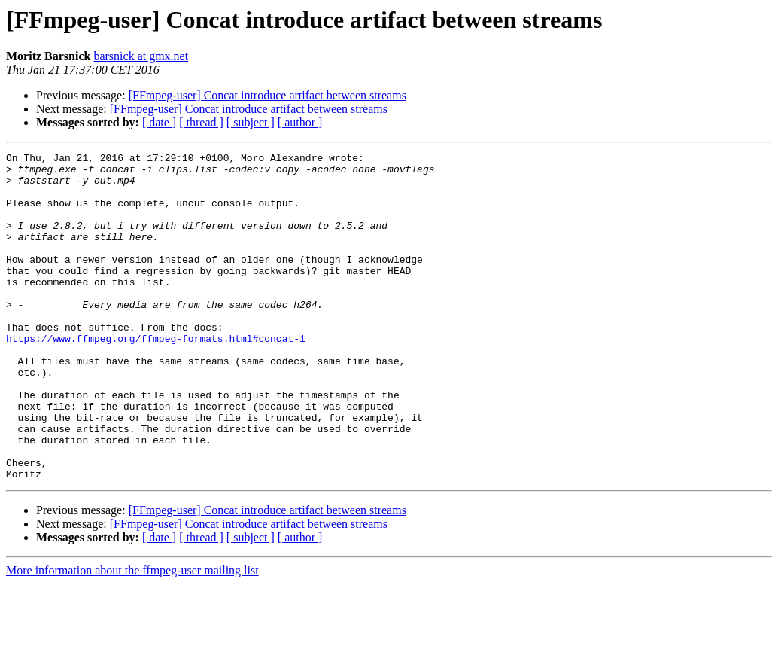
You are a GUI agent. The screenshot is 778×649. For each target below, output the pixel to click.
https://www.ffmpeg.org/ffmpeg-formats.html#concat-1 (155, 376)
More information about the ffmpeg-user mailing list (132, 635)
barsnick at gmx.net (140, 56)
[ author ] (300, 122)
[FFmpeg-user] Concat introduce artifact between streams (267, 95)
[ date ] (159, 122)
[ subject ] (250, 122)
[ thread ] (201, 122)
